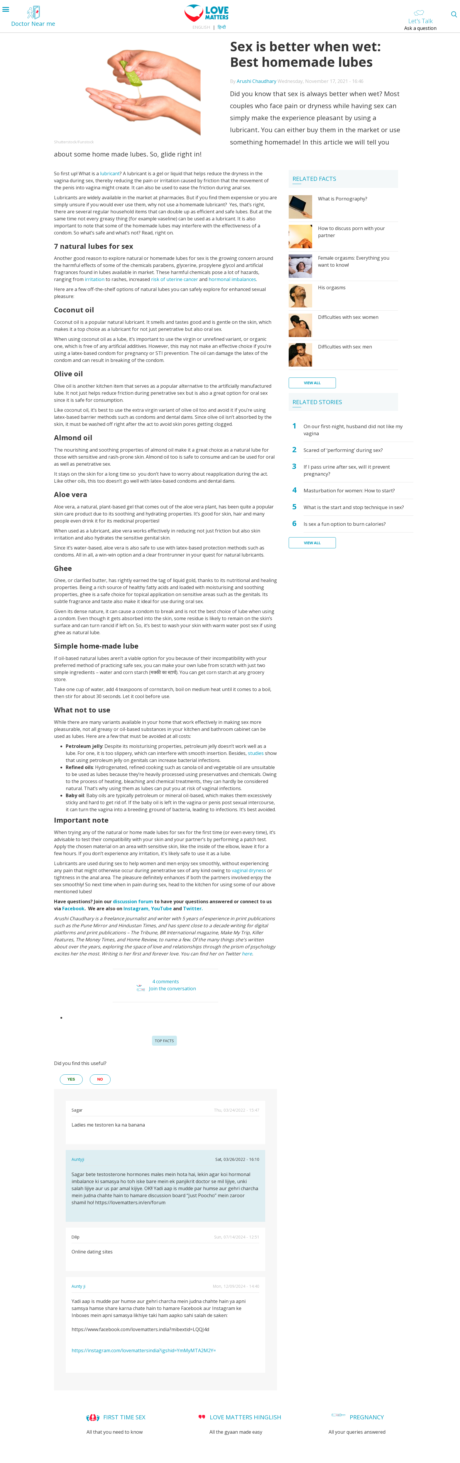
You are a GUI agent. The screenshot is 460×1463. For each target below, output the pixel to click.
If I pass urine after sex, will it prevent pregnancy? (347, 470)
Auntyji (78, 1159)
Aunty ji (78, 1286)
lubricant (110, 173)
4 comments (165, 981)
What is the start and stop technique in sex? (354, 507)
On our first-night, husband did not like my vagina (353, 430)
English (201, 27)
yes (71, 1079)
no (100, 1079)
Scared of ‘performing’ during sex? (343, 450)
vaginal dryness (249, 870)
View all (312, 382)
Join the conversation (172, 988)
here (247, 953)
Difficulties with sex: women (348, 317)
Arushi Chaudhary (256, 81)
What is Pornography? (342, 198)
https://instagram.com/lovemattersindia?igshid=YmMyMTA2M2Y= (144, 1350)
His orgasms (332, 287)
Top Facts (164, 1040)
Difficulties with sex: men (345, 346)
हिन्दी (222, 27)
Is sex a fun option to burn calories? (345, 523)
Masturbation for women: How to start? (349, 490)
